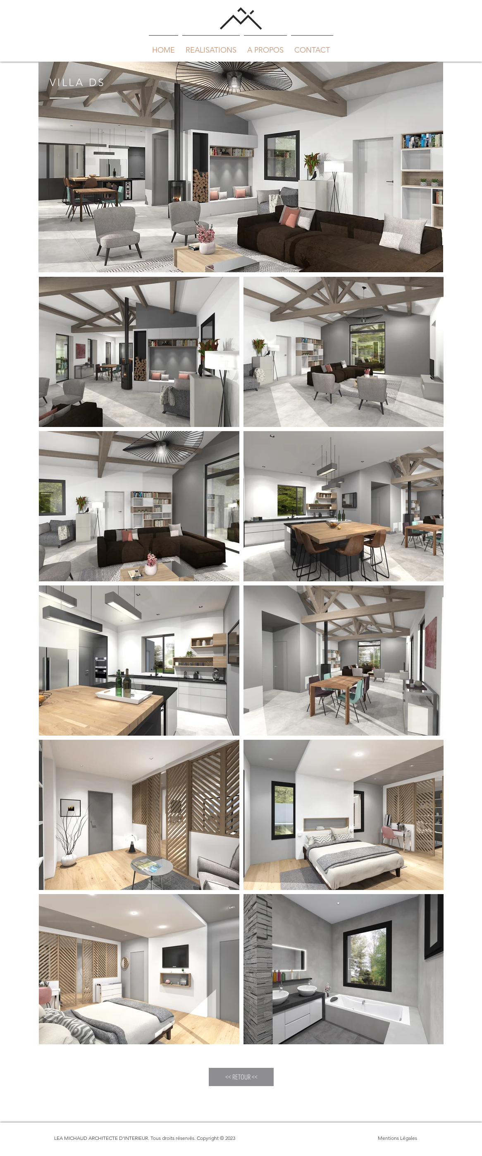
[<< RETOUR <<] (241, 1077)
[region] (240, 167)
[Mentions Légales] (397, 1138)
